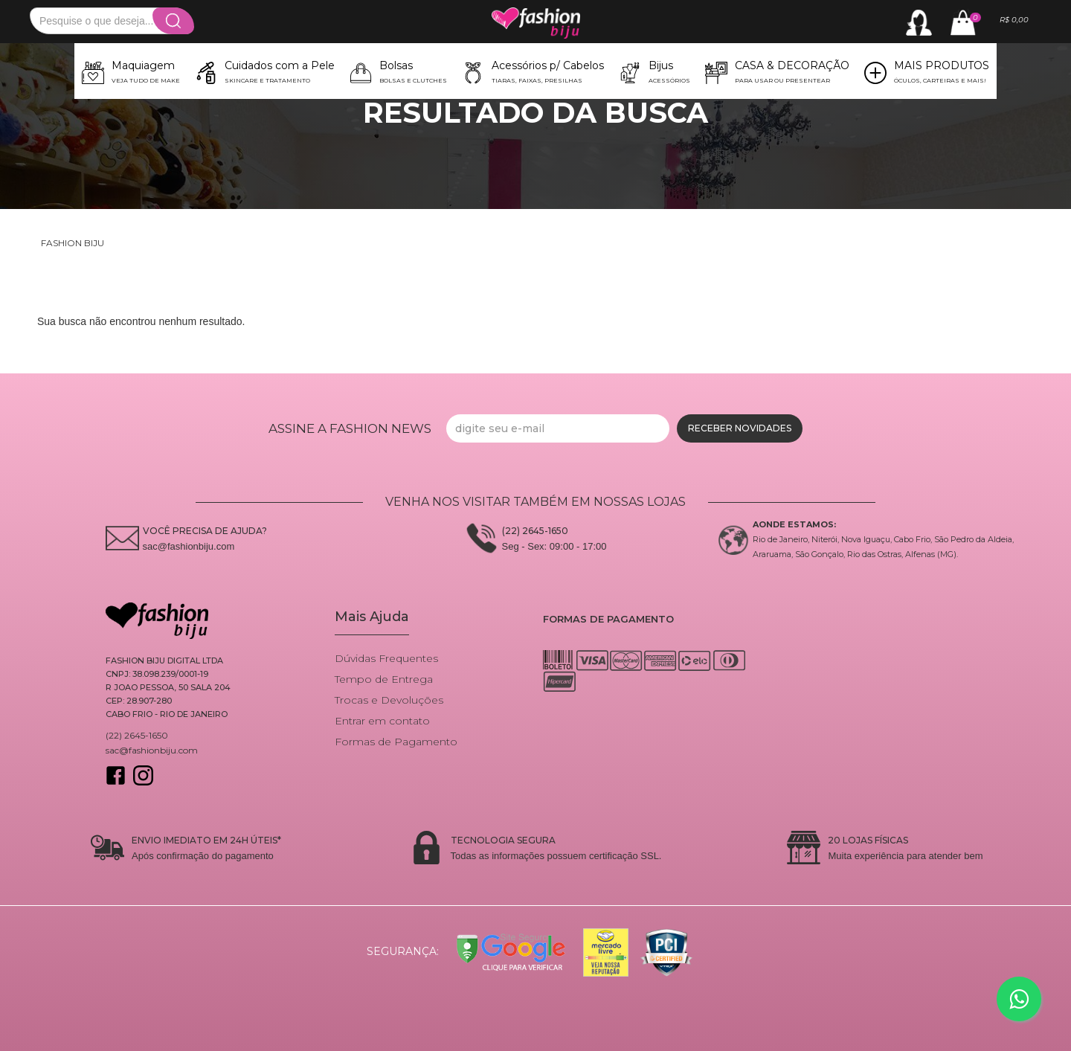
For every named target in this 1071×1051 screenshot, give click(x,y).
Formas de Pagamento (396, 741)
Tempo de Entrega (384, 679)
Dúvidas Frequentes (386, 658)
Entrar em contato (382, 720)
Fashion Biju (72, 242)
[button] (131, 71)
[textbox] (111, 20)
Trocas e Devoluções (389, 700)
